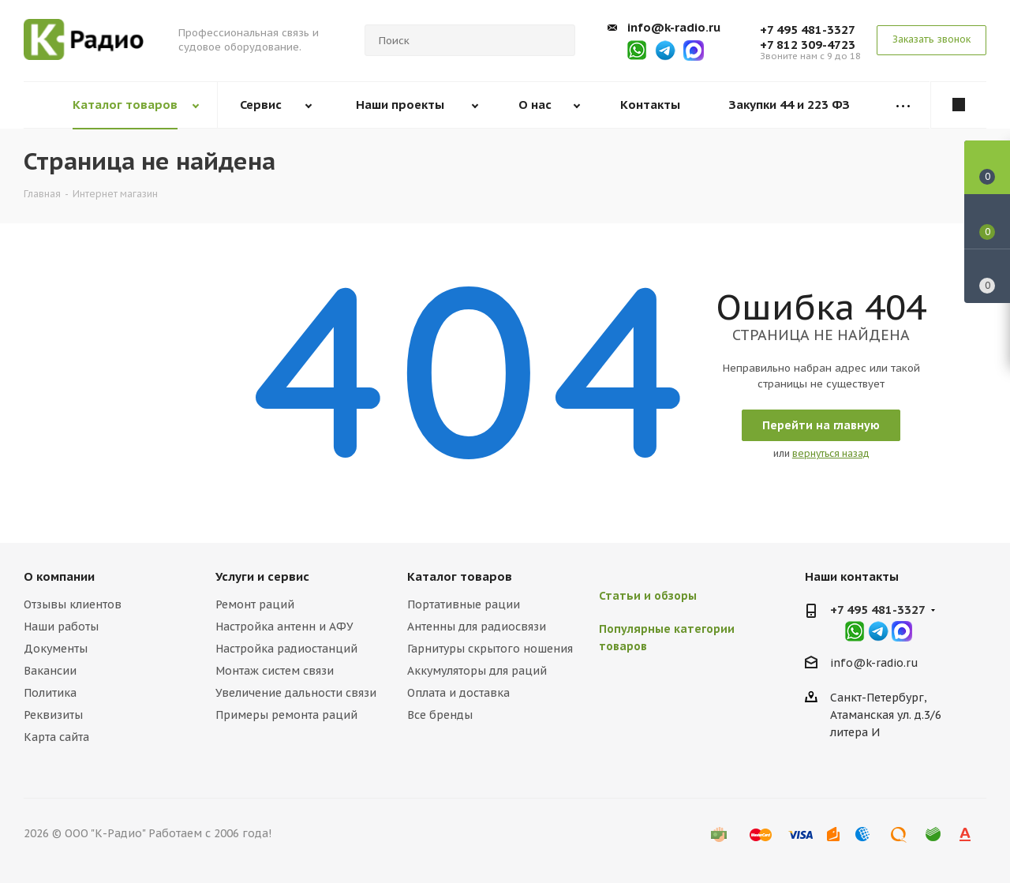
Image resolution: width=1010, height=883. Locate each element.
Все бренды (440, 715)
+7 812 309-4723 (807, 45)
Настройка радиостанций (286, 649)
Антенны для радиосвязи (476, 626)
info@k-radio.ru (673, 27)
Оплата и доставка (458, 693)
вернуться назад (831, 453)
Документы (56, 649)
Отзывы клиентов (73, 604)
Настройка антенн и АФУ (284, 626)
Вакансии (50, 671)
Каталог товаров (459, 576)
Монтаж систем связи (274, 671)
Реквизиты (53, 715)
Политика (50, 693)
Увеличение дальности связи (295, 693)
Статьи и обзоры (648, 596)
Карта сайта (56, 737)
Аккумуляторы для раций (477, 671)
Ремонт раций (254, 604)
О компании (59, 576)
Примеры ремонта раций (286, 715)
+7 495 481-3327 (807, 29)
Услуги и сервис (262, 576)
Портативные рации (463, 604)
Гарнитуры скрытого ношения (490, 649)
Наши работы (61, 626)
